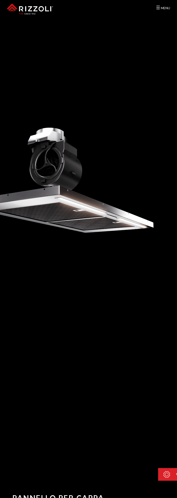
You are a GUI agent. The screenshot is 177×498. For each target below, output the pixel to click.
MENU (163, 7)
